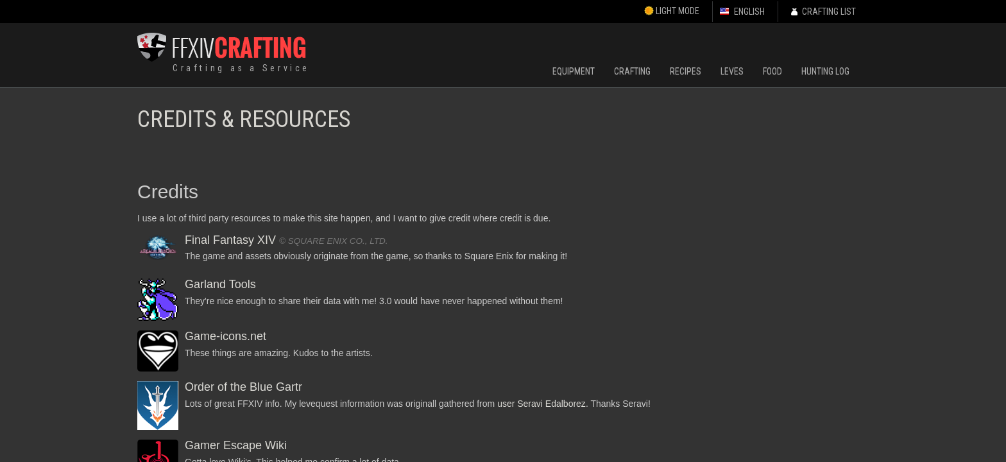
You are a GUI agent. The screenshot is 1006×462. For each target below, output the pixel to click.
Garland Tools (220, 284)
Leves (732, 71)
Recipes (685, 71)
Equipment (573, 71)
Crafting (632, 71)
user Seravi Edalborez (541, 403)
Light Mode (671, 11)
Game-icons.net (225, 336)
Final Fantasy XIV (230, 240)
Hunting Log (825, 71)
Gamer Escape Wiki (236, 445)
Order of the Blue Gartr (243, 387)
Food (772, 71)
